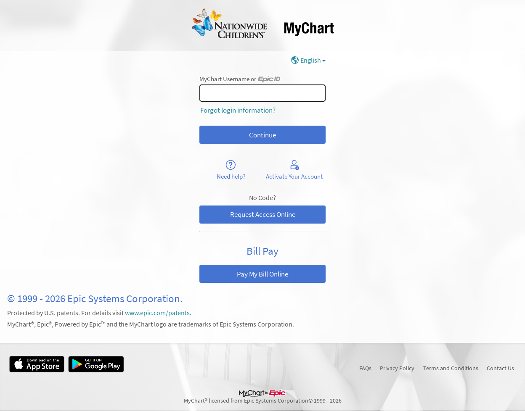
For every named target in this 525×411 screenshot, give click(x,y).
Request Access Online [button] (262, 214)
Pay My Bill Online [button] (262, 274)
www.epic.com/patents (157, 313)
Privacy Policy (397, 368)
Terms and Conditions (450, 368)
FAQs (365, 368)
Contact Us (500, 368)
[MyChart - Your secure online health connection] (262, 25)
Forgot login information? (238, 110)
